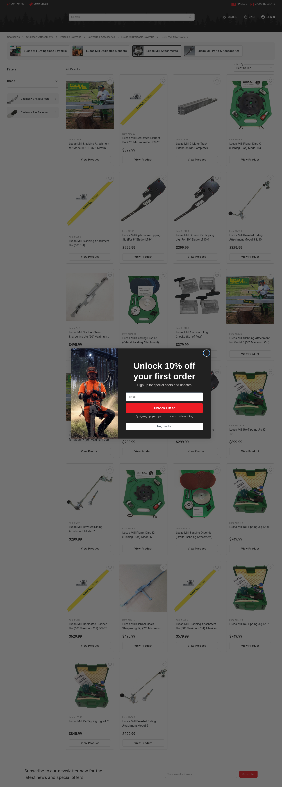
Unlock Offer (164, 408)
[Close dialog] (206, 353)
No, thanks (164, 426)
